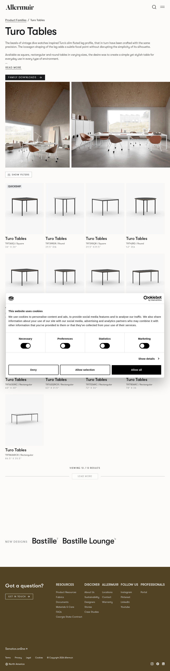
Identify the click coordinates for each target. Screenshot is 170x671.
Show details (146, 358)
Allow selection (85, 369)
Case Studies (91, 612)
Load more (85, 476)
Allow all (136, 369)
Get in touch (19, 596)
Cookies (39, 657)
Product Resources (66, 592)
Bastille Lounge (89, 541)
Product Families (15, 20)
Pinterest (125, 597)
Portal (144, 592)
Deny (33, 369)
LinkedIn (125, 602)
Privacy (18, 657)
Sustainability (91, 597)
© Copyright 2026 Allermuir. (60, 657)
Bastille (45, 541)
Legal (28, 657)
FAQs (59, 612)
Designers (89, 602)
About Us (89, 592)
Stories (88, 607)
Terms (8, 657)
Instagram (126, 592)
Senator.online (16, 649)
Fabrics (60, 597)
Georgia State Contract (69, 616)
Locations (107, 592)
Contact (106, 597)
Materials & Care (65, 607)
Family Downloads (25, 77)
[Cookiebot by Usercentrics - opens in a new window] (146, 298)
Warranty (107, 602)
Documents (62, 602)
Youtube (125, 607)
